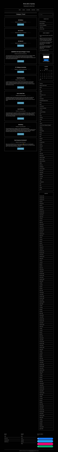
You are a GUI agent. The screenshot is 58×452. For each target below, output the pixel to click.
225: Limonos (20, 30)
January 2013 (41, 209)
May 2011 (41, 241)
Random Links (42, 155)
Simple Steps (41, 172)
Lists (40, 121)
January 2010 (41, 271)
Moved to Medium (42, 23)
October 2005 (41, 368)
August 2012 (41, 216)
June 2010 (41, 262)
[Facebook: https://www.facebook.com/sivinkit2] (45, 438)
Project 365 (41, 153)
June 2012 (41, 218)
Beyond (41, 87)
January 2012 (41, 226)
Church (41, 96)
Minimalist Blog (32, 450)
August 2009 (41, 281)
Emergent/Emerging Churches (44, 100)
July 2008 (41, 305)
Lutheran (41, 123)
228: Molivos (20, 20)
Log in (5, 436)
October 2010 (41, 254)
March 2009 (41, 290)
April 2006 (41, 356)
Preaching (41, 149)
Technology (41, 176)
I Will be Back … (42, 27)
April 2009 (41, 288)
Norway (41, 140)
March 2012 (41, 222)
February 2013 (42, 207)
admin (25, 80)
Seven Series (41, 170)
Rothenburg (20, 125)
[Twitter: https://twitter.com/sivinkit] (45, 441)
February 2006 (42, 360)
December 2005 (42, 364)
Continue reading (20, 24)
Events (41, 102)
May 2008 (41, 309)
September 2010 (42, 256)
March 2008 (41, 313)
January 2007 (41, 339)
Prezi (40, 151)
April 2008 (41, 311)
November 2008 (42, 298)
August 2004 (41, 394)
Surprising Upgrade (20, 78)
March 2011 (41, 245)
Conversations (42, 98)
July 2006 (41, 351)
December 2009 (42, 273)
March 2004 (41, 404)
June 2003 (41, 421)
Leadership (41, 117)
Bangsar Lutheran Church (43, 85)
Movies (41, 134)
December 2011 (42, 228)
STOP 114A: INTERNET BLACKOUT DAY (46, 40)
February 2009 (42, 292)
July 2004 (41, 396)
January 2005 (41, 385)
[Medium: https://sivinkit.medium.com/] (45, 446)
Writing (41, 189)
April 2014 (41, 201)
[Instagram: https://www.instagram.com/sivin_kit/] (45, 444)
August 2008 (41, 303)
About (22, 436)
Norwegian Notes (42, 142)
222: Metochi (20, 41)
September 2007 (42, 324)
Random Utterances (42, 161)
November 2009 (42, 275)
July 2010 (41, 260)
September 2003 (42, 415)
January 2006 (41, 362)
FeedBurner (47, 61)
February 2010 (42, 269)
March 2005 (41, 381)
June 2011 (41, 239)
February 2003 (42, 426)
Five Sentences (42, 106)
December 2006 (42, 341)
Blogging (41, 91)
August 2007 (41, 326)
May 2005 (41, 377)
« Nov (40, 79)
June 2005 (41, 375)
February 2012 (42, 224)
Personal (41, 144)
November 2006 (42, 343)
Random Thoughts (42, 157)
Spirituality (41, 174)
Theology (41, 178)
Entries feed (6, 438)
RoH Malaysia (41, 166)
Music (40, 136)
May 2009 (41, 286)
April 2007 (41, 334)
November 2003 (42, 411)
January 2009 (41, 294)
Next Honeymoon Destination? (20, 141)
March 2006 (41, 358)
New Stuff (41, 138)
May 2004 (41, 400)
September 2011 (42, 233)
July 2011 (41, 237)
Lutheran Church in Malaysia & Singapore (45, 125)
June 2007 (41, 330)
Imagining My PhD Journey (45, 50)
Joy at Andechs (20, 109)
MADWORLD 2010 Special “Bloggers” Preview (20, 52)
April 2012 (41, 220)
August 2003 (41, 417)
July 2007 (41, 328)
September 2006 (42, 347)
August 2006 (41, 349)
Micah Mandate (42, 130)
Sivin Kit (25, 32)
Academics (41, 83)
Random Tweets (42, 159)
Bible (40, 89)
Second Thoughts (42, 168)
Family (40, 104)
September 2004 (42, 392)
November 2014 (42, 199)
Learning (41, 119)
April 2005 (41, 379)
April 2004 (41, 402)
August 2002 (41, 428)
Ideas (40, 113)
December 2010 (42, 250)
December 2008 (42, 296)
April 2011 (41, 243)
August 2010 (41, 258)
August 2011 (41, 235)
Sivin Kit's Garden (29, 3)
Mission (41, 132)
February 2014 (42, 203)
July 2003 (41, 419)
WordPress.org (6, 441)
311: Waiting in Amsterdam (20, 67)
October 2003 (41, 413)
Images (41, 115)
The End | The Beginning (43, 25)
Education (22, 441)
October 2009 (41, 277)
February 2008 (42, 315)
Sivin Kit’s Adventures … (43, 21)
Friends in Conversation (43, 108)
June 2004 (41, 398)
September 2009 (42, 279)
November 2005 (42, 366)
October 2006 (41, 345)
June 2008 (41, 307)
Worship (41, 187)
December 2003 (42, 409)
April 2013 (41, 205)
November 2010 (42, 252)
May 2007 (41, 332)
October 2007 (41, 322)
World (40, 185)
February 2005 (42, 383)
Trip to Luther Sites (20, 94)
